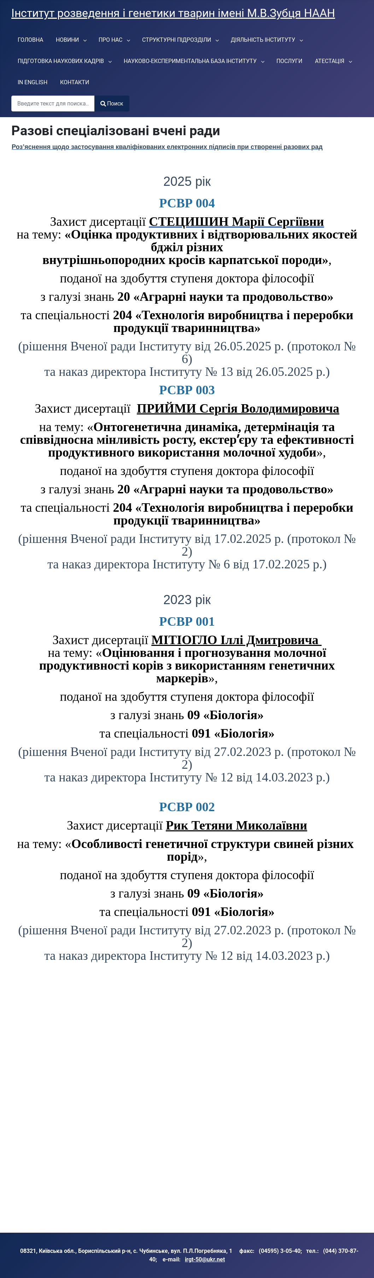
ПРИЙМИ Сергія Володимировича (238, 408)
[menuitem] (30, 39)
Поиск (111, 103)
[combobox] (53, 103)
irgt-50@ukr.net (205, 1259)
